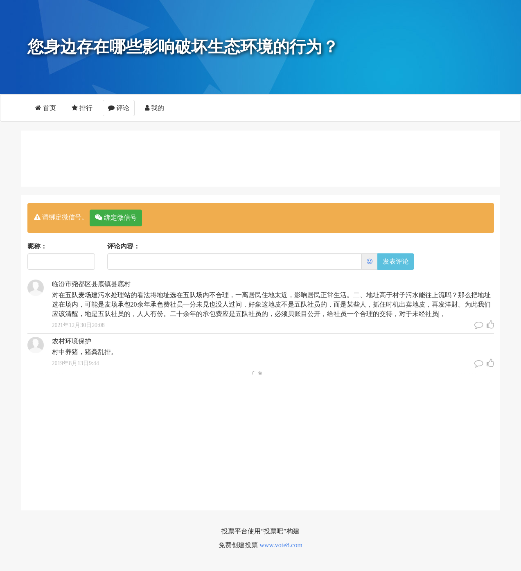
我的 (154, 108)
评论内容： (123, 246)
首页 (45, 108)
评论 (118, 108)
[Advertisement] (260, 157)
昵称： (37, 246)
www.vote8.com (280, 545)
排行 (82, 108)
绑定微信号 (116, 217)
